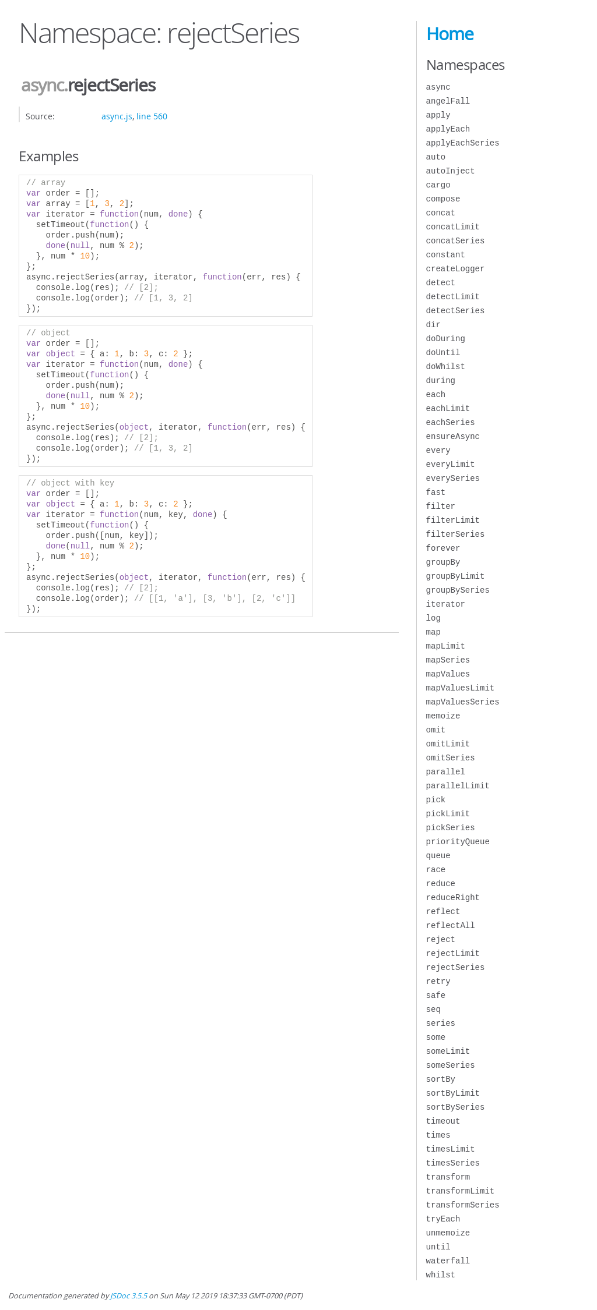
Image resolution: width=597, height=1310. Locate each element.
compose (443, 198)
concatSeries (455, 240)
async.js (116, 116)
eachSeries (450, 422)
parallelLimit (458, 785)
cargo (438, 184)
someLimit (448, 1051)
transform (448, 1176)
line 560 (151, 116)
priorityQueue (458, 841)
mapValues (448, 673)
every (438, 450)
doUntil (443, 352)
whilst (440, 1274)
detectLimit (453, 296)
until (438, 1246)
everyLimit (450, 464)
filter (440, 506)
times (438, 1135)
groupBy (443, 562)
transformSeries (463, 1204)
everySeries (453, 478)
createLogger (455, 268)
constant (445, 254)
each (436, 394)
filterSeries (455, 534)
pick (436, 799)
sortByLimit (453, 1093)
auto (436, 156)
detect (440, 282)
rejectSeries (455, 967)
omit (436, 729)
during (440, 380)
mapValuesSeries (463, 701)
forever (443, 548)
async (42, 85)
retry (438, 981)
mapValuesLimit (460, 687)
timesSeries (453, 1163)
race (436, 869)
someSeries (450, 1065)
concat (440, 212)
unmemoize (448, 1232)
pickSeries (450, 827)
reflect (443, 911)
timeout (443, 1121)
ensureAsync (453, 436)
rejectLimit (453, 953)
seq (433, 1009)
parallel (445, 771)
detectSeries (455, 310)
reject (440, 939)
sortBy (440, 1079)
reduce (440, 883)
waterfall (448, 1260)
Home (449, 33)
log (433, 618)
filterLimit (453, 520)
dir (433, 324)
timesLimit (450, 1149)
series (440, 1023)
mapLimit (445, 646)
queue (438, 855)
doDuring (445, 338)
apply (438, 115)
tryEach (443, 1218)
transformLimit (460, 1190)
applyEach (448, 128)
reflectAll (450, 925)
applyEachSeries (463, 142)
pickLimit (448, 813)
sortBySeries (455, 1107)
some (436, 1037)
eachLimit (448, 408)
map (433, 632)
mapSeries (448, 659)
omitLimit (448, 743)
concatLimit (453, 226)
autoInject (450, 170)
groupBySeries (458, 590)
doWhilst (445, 366)
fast (436, 492)
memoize (443, 715)
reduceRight (453, 897)
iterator (445, 604)
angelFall (448, 101)
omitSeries (450, 757)
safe (436, 995)
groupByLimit (455, 576)
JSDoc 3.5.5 (128, 1296)
